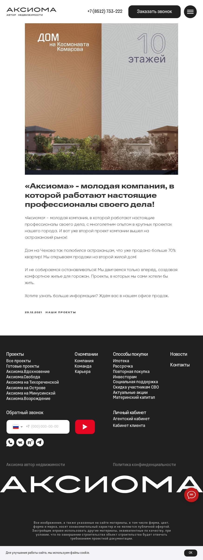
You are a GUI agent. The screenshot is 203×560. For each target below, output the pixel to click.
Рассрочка (123, 363)
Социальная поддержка (135, 379)
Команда (83, 363)
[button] (154, 11)
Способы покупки (130, 351)
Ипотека (121, 358)
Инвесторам (125, 374)
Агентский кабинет (131, 416)
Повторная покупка (131, 368)
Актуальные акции (130, 389)
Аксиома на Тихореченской (32, 379)
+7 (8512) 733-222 (104, 11)
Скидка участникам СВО (136, 384)
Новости (178, 351)
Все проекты (18, 358)
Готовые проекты (22, 363)
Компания (84, 358)
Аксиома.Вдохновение (28, 368)
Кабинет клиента (129, 422)
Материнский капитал (134, 394)
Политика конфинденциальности (144, 461)
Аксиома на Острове (26, 385)
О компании (86, 351)
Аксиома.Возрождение (28, 395)
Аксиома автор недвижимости (35, 461)
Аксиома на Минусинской (30, 390)
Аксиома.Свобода (23, 374)
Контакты (180, 361)
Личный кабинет (129, 409)
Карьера (82, 368)
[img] (10, 439)
